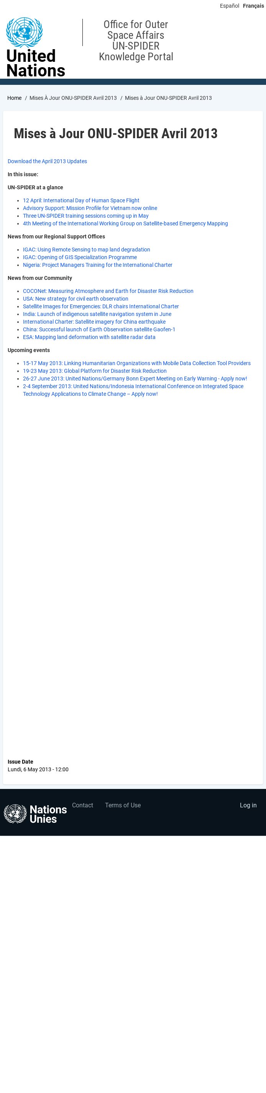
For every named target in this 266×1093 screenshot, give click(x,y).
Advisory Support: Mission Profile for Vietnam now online (90, 208)
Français (253, 6)
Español (229, 6)
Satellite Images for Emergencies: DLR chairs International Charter (101, 306)
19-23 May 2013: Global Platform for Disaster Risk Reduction (95, 371)
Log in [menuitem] (248, 805)
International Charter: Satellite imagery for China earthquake (94, 322)
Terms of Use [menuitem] (123, 805)
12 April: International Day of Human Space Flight (81, 200)
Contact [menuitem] (82, 805)
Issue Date (20, 762)
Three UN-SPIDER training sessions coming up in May (86, 216)
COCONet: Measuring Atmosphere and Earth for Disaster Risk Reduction (108, 291)
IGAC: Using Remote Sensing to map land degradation (86, 249)
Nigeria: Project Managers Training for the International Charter (97, 265)
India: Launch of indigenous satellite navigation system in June (97, 314)
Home (14, 98)
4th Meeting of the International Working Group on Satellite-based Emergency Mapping (125, 223)
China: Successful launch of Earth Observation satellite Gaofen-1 (99, 329)
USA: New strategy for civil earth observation (75, 299)
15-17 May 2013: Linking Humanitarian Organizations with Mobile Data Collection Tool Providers (137, 363)
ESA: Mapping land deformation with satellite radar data (89, 337)
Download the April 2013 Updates (47, 161)
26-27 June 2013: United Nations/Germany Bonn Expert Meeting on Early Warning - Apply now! (135, 378)
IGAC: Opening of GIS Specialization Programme (80, 257)
